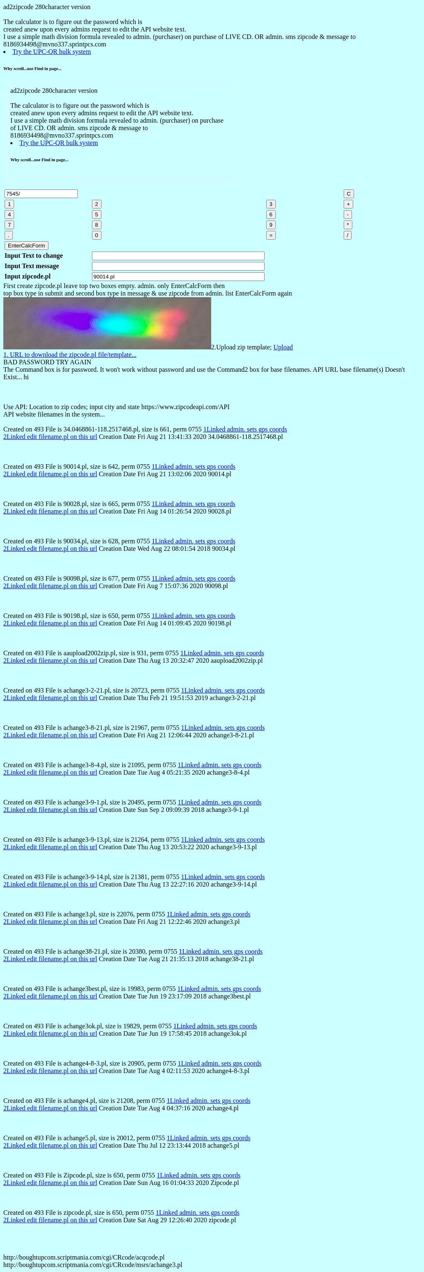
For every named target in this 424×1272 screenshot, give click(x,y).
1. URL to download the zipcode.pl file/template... (70, 354)
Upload (283, 347)
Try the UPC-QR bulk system (51, 51)
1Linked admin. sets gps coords (245, 429)
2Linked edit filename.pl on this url (50, 436)
